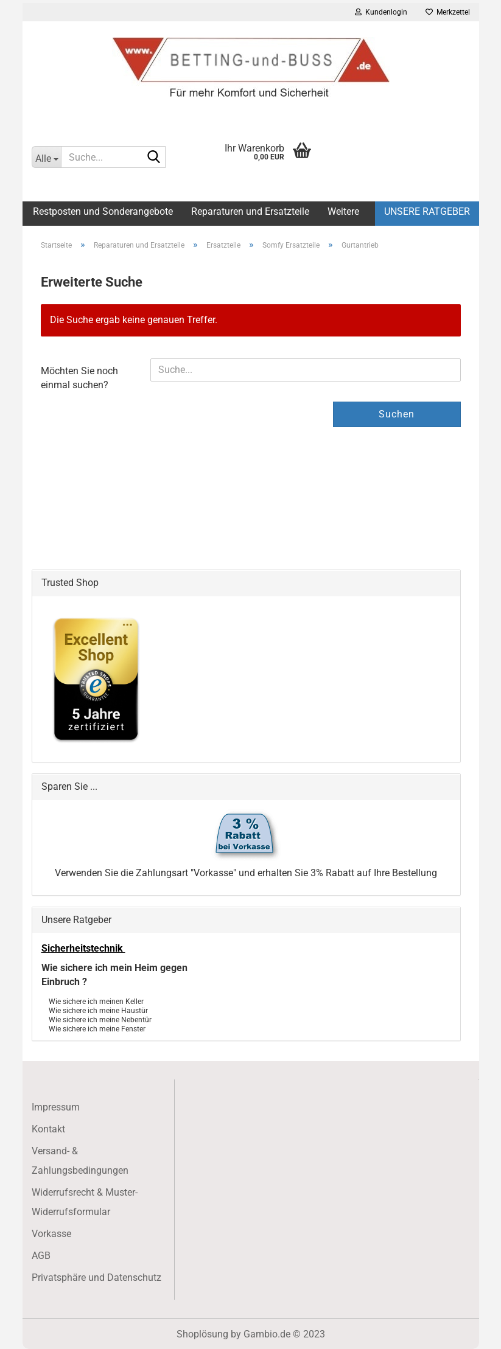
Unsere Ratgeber (427, 211)
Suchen (397, 414)
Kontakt (48, 1129)
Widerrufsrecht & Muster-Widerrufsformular (85, 1202)
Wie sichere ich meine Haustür (98, 1009)
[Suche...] (46, 157)
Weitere (343, 211)
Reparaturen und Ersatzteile (250, 211)
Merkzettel (448, 12)
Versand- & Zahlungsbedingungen (80, 1160)
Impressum (56, 1107)
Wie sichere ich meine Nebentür (100, 1019)
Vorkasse (51, 1233)
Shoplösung (202, 1334)
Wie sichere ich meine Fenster (97, 1028)
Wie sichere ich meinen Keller (96, 1000)
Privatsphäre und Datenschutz (96, 1277)
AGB (41, 1255)
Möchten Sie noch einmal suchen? (79, 378)
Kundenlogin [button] (381, 12)
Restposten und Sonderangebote (103, 211)
